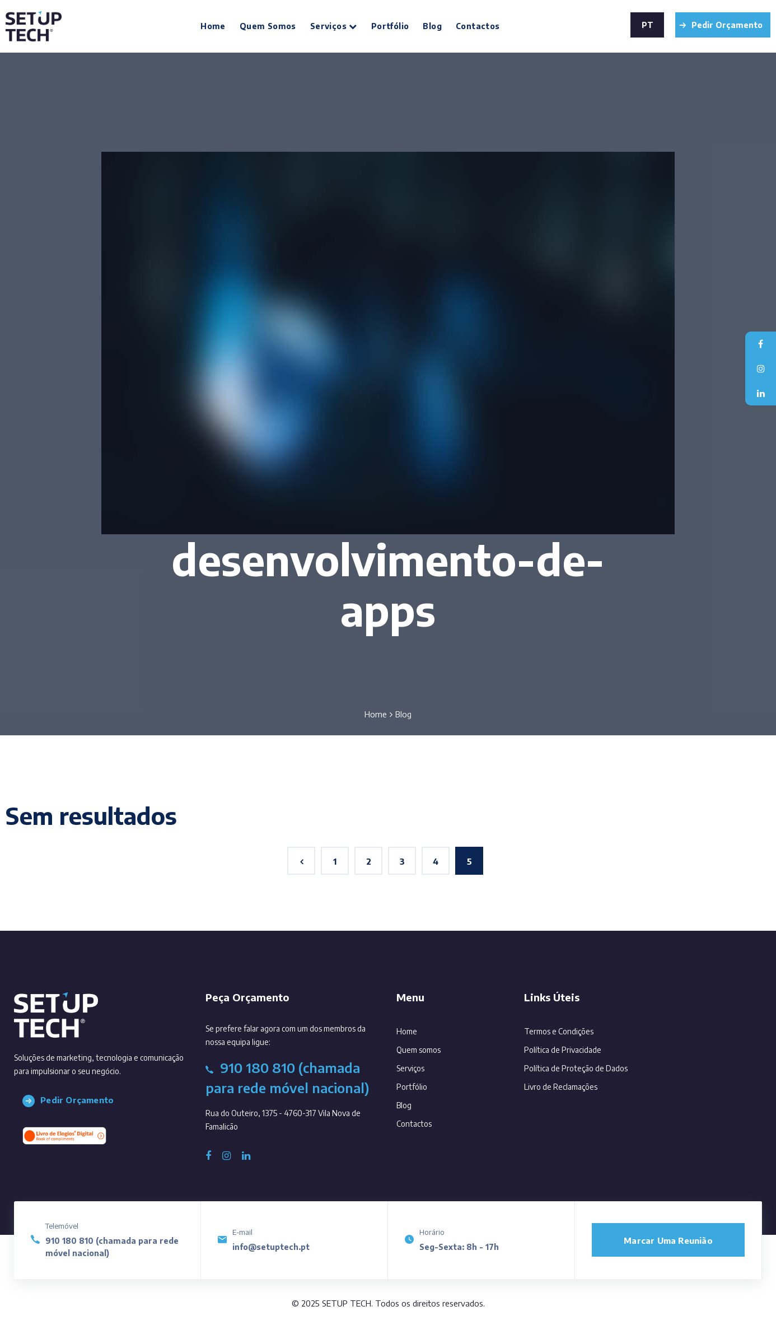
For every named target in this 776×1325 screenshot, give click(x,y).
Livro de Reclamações (560, 1086)
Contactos (478, 26)
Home (213, 26)
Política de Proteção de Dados (576, 1068)
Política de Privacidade (562, 1050)
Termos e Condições (558, 1031)
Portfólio (390, 26)
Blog (432, 26)
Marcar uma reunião (668, 1240)
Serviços (333, 26)
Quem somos (268, 26)
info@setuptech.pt (271, 1247)
